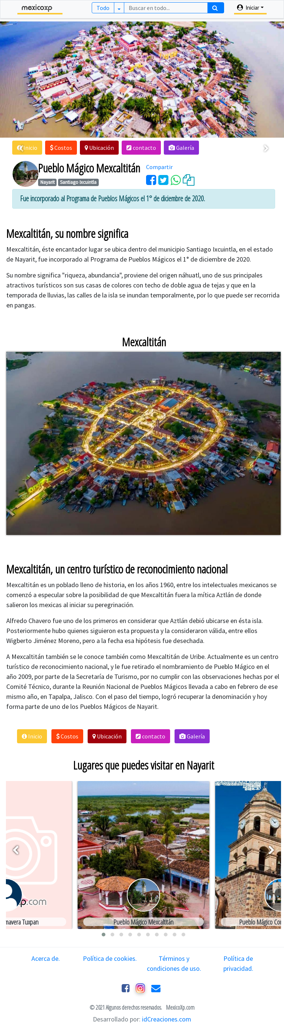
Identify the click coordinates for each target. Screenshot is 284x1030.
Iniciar (248, 7)
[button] (61, 148)
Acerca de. (45, 958)
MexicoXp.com (180, 1007)
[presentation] (21, 148)
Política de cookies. (110, 958)
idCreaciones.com (166, 1019)
